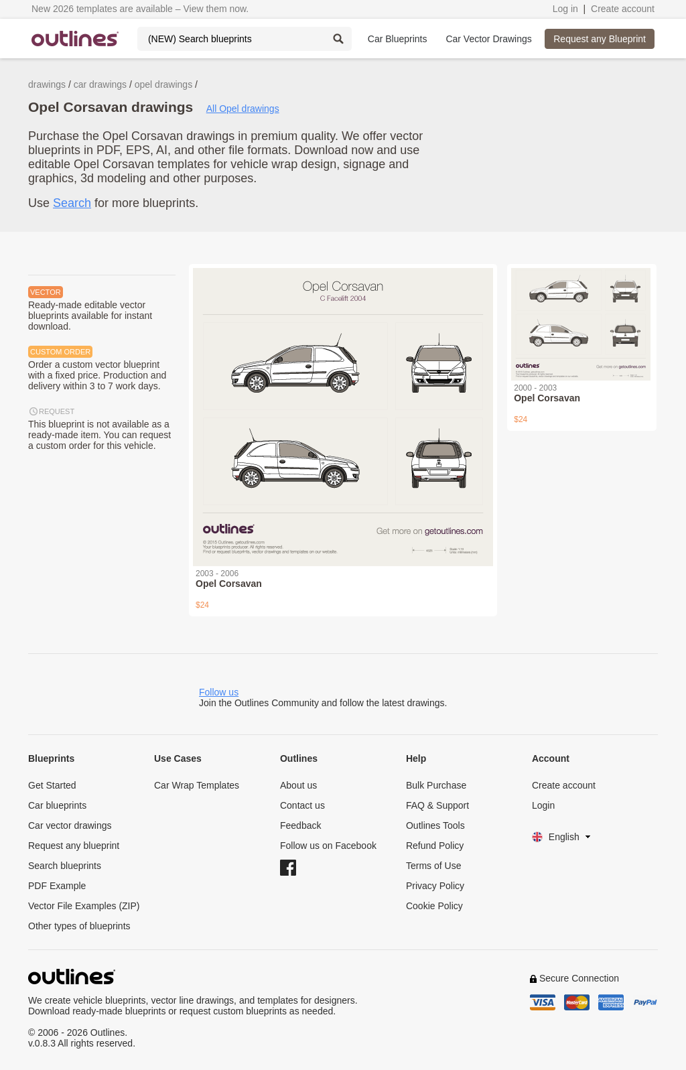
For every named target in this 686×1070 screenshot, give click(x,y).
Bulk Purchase (436, 785)
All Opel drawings (242, 108)
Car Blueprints (397, 39)
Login (543, 805)
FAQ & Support (437, 805)
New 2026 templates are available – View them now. (140, 8)
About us (298, 785)
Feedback (300, 825)
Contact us (302, 805)
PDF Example (57, 885)
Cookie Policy (434, 905)
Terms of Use (433, 865)
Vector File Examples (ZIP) (84, 905)
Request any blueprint (73, 845)
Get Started (52, 785)
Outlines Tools (435, 825)
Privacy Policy (435, 885)
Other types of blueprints (79, 926)
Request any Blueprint (599, 39)
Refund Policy (435, 845)
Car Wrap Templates (196, 785)
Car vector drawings (70, 825)
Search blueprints (64, 865)
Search (72, 203)
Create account (623, 8)
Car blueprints (57, 805)
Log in (565, 8)
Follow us (218, 692)
